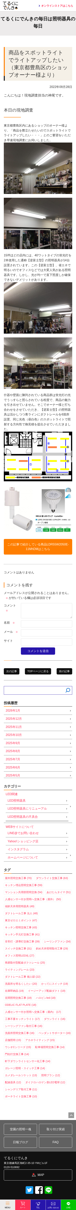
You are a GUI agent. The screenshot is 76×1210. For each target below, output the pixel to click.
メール (11, 631)
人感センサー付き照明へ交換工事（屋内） (33, 1011)
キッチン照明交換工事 (21, 927)
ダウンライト (54, 1018)
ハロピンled (45, 997)
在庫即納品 (14, 990)
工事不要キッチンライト (22, 1018)
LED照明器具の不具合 (23, 816)
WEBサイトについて (20, 826)
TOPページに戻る (38, 671)
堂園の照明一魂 (20, 1129)
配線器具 (13, 1082)
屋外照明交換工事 (18, 878)
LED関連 (12, 794)
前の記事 (64, 671)
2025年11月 (14, 727)
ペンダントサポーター (55, 1033)
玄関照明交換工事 (18, 997)
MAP (41, 1175)
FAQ (55, 1142)
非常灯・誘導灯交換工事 (22, 941)
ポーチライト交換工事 (21, 1096)
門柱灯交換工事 (17, 1054)
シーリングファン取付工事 (23, 1025)
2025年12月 (14, 718)
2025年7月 (13, 759)
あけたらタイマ (59, 892)
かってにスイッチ (54, 983)
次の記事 (11, 671)
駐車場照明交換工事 (50, 1047)
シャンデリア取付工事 (21, 1089)
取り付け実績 (56, 1129)
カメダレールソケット (21, 1075)
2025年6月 (13, 767)
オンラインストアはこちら (57, 5)
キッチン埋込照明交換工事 (23, 885)
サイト (8, 640)
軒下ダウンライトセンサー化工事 (27, 1061)
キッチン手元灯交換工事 (22, 934)
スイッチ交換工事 (18, 948)
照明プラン (50, 1075)
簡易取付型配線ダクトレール (25, 962)
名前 (9, 622)
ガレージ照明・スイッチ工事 (25, 1068)
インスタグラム (18, 849)
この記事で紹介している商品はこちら (38, 547)
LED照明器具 (17, 800)
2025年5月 (13, 775)
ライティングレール (19, 969)
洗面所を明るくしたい (21, 983)
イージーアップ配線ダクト (46, 990)
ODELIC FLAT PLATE (20, 1004)
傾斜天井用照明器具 (19, 906)
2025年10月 (14, 735)
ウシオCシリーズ (18, 1047)
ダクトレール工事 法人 (21, 913)
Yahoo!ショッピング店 (23, 841)
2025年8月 (13, 751)
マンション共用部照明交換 (23, 892)
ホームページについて (23, 857)
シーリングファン (57, 941)
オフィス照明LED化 (19, 955)
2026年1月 (13, 710)
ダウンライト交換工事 (52, 878)
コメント (10, 608)
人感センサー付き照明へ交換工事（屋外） (33, 899)
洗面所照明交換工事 (19, 1033)
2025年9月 (13, 743)
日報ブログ (20, 1142)
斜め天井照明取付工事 (52, 948)
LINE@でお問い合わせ (23, 833)
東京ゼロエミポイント (21, 920)
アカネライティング (40, 1040)
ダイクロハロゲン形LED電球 (45, 1082)
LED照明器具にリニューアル (27, 808)
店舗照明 (13, 1040)
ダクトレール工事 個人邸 (22, 976)
